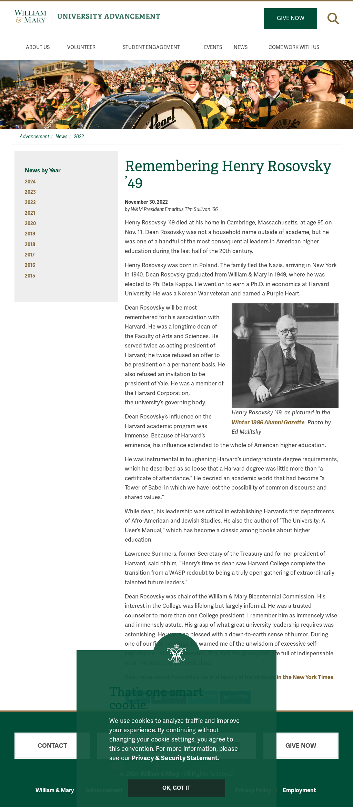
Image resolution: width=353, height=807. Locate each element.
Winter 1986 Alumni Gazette (268, 422)
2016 (30, 265)
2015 (30, 276)
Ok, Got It (176, 788)
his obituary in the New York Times (289, 677)
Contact (52, 745)
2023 (30, 192)
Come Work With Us (294, 47)
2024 (30, 182)
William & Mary (55, 790)
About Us (38, 47)
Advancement (34, 137)
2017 (29, 255)
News (241, 47)
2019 (30, 234)
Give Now (290, 18)
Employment (299, 790)
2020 (30, 223)
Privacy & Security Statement (175, 758)
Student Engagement (151, 47)
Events (213, 47)
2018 (30, 245)
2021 (30, 213)
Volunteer (81, 47)
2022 (79, 137)
